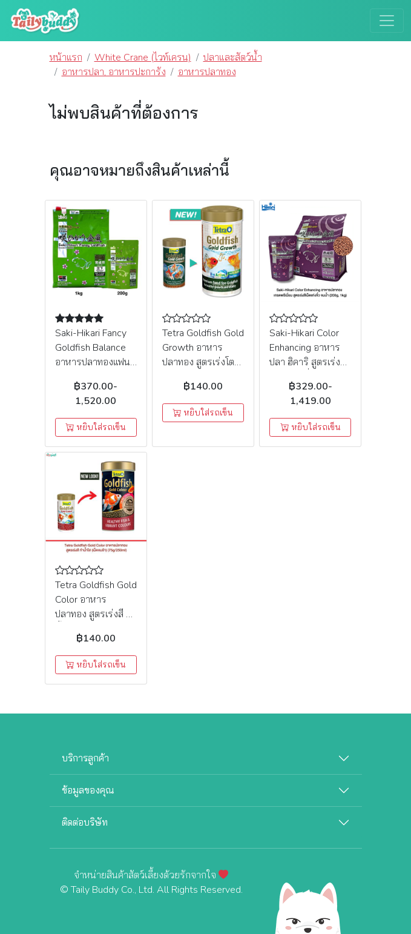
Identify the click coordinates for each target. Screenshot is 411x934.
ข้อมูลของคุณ (88, 790)
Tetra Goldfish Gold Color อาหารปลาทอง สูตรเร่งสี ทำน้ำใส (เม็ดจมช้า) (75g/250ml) (96, 614)
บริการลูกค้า (85, 758)
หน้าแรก (66, 57)
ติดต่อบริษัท (85, 822)
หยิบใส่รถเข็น (95, 427)
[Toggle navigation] (387, 20)
